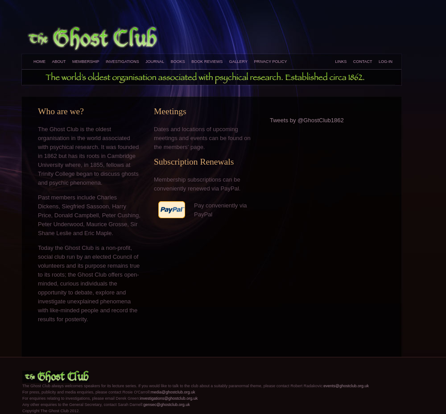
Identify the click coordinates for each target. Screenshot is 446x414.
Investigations (122, 61)
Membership (85, 61)
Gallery (238, 61)
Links (341, 61)
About (59, 61)
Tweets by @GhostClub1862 (307, 120)
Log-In (385, 61)
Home (39, 61)
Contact (362, 61)
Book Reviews (207, 61)
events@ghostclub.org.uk (346, 386)
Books (178, 61)
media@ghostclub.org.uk (173, 392)
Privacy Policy (270, 61)
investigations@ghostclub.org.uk (169, 398)
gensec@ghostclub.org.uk (166, 404)
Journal (154, 61)
